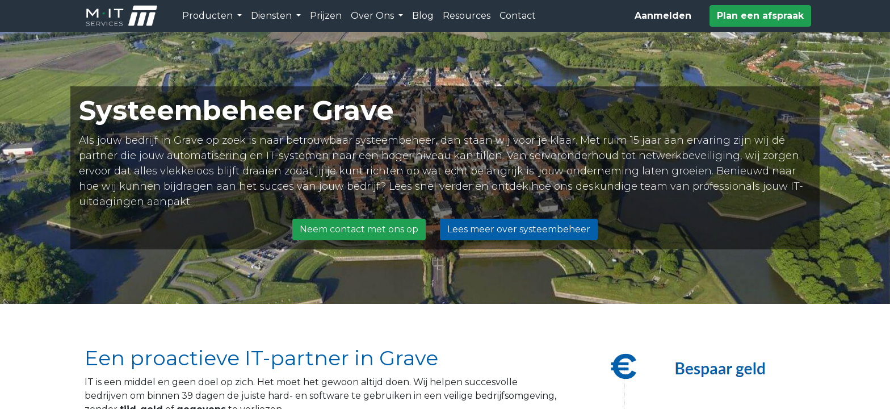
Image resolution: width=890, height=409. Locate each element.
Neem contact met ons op (359, 229)
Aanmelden (663, 15)
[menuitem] (325, 16)
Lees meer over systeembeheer (518, 229)
